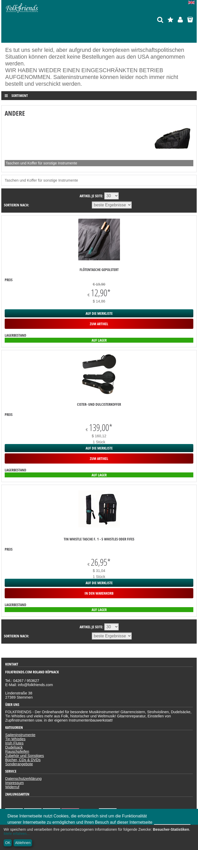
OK (7, 843)
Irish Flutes (14, 743)
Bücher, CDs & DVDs (23, 760)
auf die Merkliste (99, 313)
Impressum (14, 783)
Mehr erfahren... (17, 833)
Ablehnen (22, 843)
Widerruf (12, 787)
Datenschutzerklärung (23, 779)
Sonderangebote (19, 764)
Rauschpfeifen (17, 751)
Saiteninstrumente (20, 735)
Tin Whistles (15, 739)
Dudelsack (14, 747)
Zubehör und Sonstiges (24, 756)
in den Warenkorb (99, 593)
